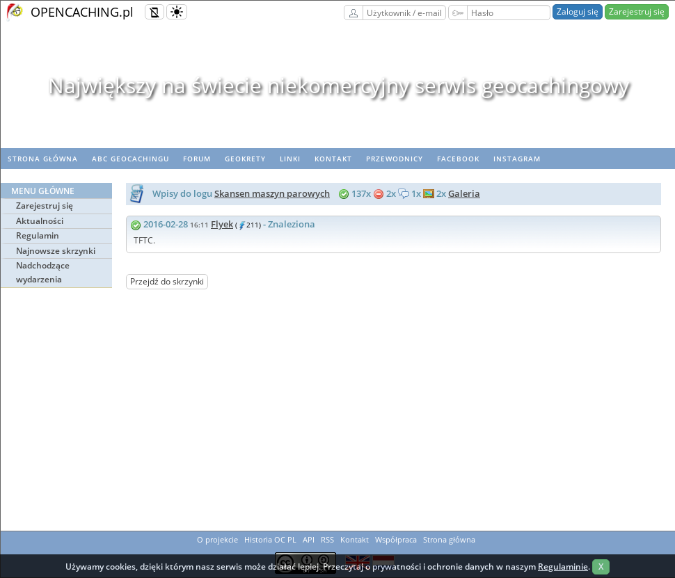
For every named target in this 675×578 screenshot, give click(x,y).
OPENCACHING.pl (82, 11)
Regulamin (37, 235)
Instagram (517, 158)
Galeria (464, 193)
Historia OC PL (270, 539)
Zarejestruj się (637, 11)
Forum (197, 158)
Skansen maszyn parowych (272, 193)
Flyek (222, 224)
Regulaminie (563, 566)
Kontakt (333, 158)
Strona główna (43, 158)
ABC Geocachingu (130, 158)
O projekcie (217, 539)
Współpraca (396, 539)
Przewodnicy (394, 158)
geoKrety (245, 158)
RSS (327, 539)
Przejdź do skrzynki (167, 281)
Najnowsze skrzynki (55, 251)
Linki (290, 158)
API (309, 539)
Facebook (458, 158)
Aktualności (39, 221)
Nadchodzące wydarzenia (43, 272)
